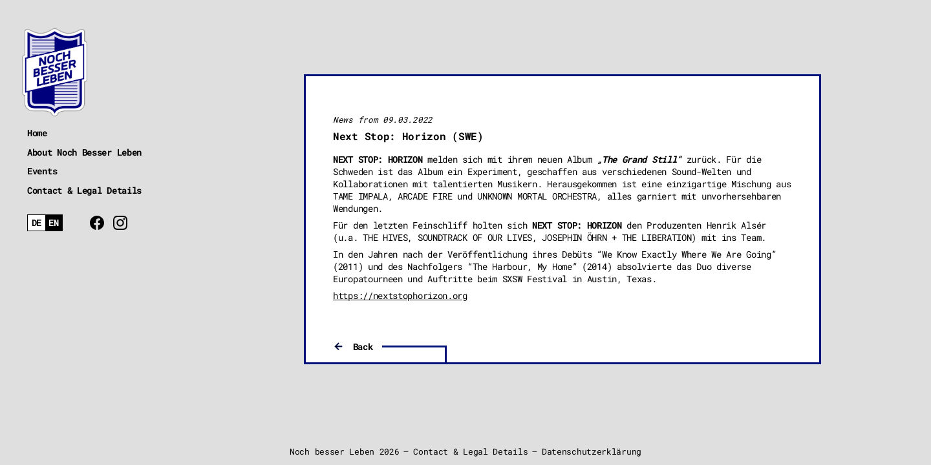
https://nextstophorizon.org (400, 295)
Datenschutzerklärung (591, 451)
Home (37, 133)
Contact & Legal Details (84, 190)
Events (42, 171)
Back (363, 346)
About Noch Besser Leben (84, 152)
